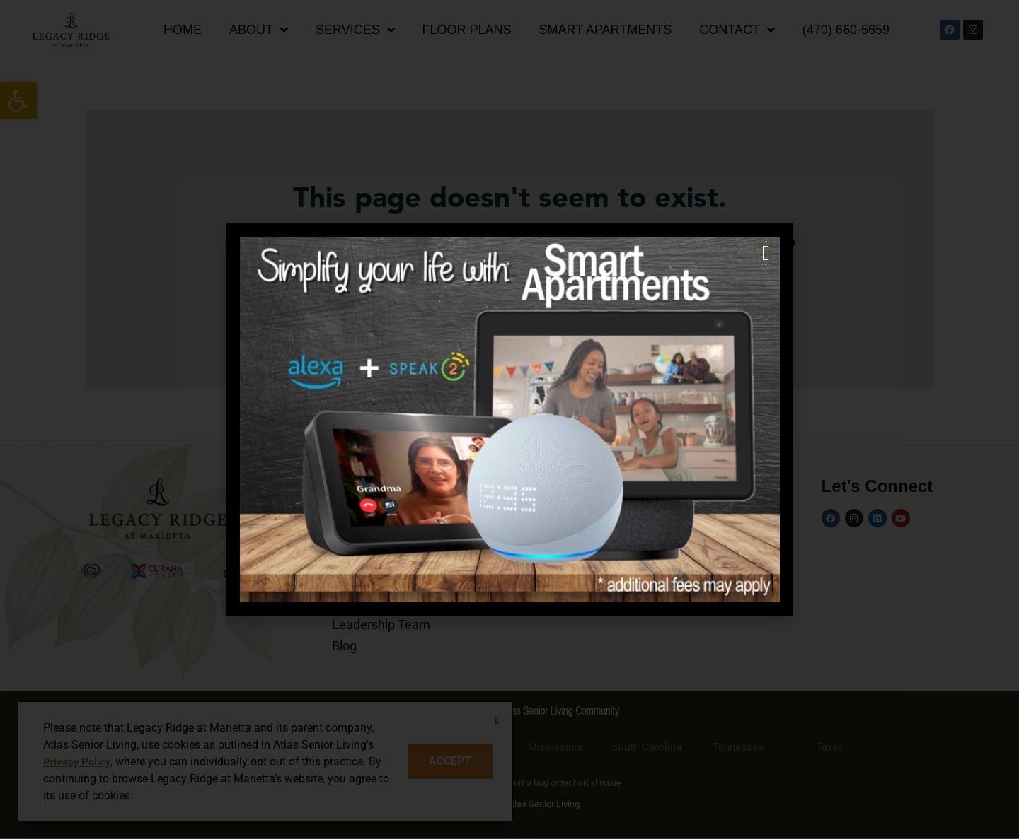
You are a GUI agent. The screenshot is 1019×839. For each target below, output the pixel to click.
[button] (766, 253)
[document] (509, 419)
